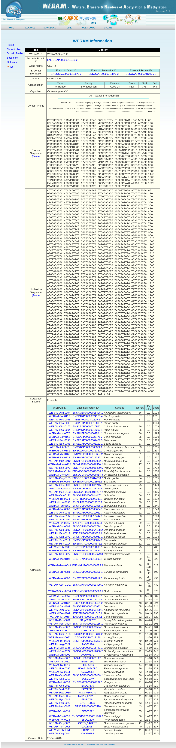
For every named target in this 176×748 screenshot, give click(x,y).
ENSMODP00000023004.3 (87, 471)
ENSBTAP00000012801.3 (87, 481)
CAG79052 (87, 672)
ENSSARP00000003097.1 (88, 519)
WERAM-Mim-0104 (59, 543)
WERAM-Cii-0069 (59, 616)
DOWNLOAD (49, 28)
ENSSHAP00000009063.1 (88, 536)
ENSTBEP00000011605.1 (88, 547)
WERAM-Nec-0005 (59, 706)
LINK (69, 28)
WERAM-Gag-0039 (59, 723)
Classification (14, 49)
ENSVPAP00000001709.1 (87, 682)
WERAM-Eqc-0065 (59, 443)
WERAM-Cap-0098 (59, 675)
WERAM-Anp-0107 (59, 516)
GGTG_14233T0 (87, 723)
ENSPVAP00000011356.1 (87, 457)
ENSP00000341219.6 (87, 419)
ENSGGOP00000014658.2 (87, 478)
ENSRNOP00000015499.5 (88, 467)
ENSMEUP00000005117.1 (88, 658)
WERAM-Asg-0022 (59, 644)
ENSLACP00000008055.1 (88, 596)
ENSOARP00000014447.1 (88, 495)
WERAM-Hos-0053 (59, 419)
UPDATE (108, 28)
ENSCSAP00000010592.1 (88, 426)
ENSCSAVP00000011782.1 (87, 716)
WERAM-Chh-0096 (59, 485)
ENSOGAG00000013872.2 (66, 74)
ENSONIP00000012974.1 (87, 599)
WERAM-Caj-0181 (59, 450)
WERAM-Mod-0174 (59, 471)
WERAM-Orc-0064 (59, 474)
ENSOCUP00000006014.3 (88, 474)
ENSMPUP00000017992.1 (88, 461)
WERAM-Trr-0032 (59, 661)
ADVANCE (30, 28)
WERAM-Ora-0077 (59, 651)
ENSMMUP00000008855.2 (87, 565)
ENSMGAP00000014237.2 (87, 492)
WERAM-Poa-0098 (59, 423)
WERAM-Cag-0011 (59, 733)
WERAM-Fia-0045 (59, 523)
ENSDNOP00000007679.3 (88, 554)
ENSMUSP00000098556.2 (88, 464)
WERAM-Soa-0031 (59, 519)
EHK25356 (88, 665)
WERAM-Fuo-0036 (59, 668)
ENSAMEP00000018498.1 (88, 412)
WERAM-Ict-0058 (59, 447)
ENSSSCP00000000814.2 (88, 540)
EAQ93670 (87, 685)
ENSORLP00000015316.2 (88, 634)
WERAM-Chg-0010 (59, 685)
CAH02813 (87, 630)
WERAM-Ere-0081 (59, 571)
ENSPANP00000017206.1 (88, 430)
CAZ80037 (88, 726)
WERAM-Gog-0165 (59, 478)
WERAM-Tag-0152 (59, 505)
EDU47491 (87, 699)
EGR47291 (87, 661)
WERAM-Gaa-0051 (59, 627)
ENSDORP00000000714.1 (88, 526)
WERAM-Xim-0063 (59, 609)
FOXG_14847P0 (87, 668)
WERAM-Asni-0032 (59, 637)
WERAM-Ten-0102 (59, 613)
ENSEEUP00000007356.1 (88, 571)
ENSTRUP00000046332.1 (88, 641)
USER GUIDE (88, 28)
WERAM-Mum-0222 (59, 464)
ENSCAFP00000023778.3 (88, 436)
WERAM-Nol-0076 (59, 433)
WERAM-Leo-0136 (59, 647)
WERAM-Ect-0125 (59, 550)
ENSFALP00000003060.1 (87, 523)
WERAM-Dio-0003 (59, 526)
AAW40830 (87, 654)
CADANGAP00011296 (87, 637)
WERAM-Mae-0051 (59, 658)
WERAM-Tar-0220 (59, 641)
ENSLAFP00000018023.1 (87, 502)
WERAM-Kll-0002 (59, 630)
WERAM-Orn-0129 (59, 599)
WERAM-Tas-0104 (59, 559)
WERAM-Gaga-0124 (59, 488)
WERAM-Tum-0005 (59, 726)
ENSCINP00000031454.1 (87, 616)
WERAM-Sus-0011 (59, 540)
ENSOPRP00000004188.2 (88, 529)
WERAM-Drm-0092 (59, 620)
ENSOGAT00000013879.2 (104, 74)
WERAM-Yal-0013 (59, 672)
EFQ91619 (88, 719)
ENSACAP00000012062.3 (88, 512)
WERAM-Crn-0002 (59, 654)
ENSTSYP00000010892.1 (88, 559)
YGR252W (88, 678)
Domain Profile (15, 53)
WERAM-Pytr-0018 (59, 699)
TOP (12, 67)
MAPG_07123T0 (87, 696)
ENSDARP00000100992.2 (88, 606)
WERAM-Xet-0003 (59, 578)
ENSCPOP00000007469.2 (88, 675)
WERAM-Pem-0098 (59, 623)
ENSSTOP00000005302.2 (88, 447)
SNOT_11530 (87, 703)
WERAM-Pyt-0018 (59, 719)
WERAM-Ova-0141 (59, 495)
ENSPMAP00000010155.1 (88, 623)
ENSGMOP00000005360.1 (87, 591)
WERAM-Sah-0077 (59, 536)
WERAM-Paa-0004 (59, 430)
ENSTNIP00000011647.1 (87, 613)
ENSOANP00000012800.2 (88, 651)
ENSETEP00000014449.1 (88, 550)
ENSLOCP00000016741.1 (88, 647)
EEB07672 (88, 711)
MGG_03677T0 (87, 692)
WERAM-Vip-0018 (59, 682)
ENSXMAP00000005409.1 (88, 609)
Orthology (12, 62)
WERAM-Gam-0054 (59, 591)
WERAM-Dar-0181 (59, 606)
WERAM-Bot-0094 (59, 481)
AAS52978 (88, 644)
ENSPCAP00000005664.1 (88, 509)
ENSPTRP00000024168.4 (88, 416)
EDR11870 (87, 730)
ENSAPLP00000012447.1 (87, 516)
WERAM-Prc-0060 (59, 509)
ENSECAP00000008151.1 (88, 443)
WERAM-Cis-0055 (59, 716)
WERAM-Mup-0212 (59, 461)
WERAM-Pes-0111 (59, 533)
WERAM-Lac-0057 (59, 596)
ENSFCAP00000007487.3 (88, 440)
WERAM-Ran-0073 (59, 467)
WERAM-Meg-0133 (59, 492)
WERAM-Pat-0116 (59, 416)
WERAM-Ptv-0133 (59, 457)
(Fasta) (36, 156)
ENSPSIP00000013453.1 (87, 533)
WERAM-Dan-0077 (59, 554)
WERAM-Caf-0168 (59, 436)
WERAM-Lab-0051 (59, 730)
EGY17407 (87, 689)
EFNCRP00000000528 (88, 706)
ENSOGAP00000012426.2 (62, 60)
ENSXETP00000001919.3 (88, 578)
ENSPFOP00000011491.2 (88, 603)
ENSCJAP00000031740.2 (87, 450)
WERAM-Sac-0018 (59, 678)
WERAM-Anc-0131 (59, 512)
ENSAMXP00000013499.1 (88, 584)
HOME (11, 28)
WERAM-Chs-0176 (59, 426)
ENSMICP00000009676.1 (87, 543)
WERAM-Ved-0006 (59, 689)
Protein (11, 45)
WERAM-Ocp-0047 (59, 529)
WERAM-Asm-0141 (59, 584)
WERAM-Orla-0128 (59, 634)
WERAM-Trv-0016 (59, 665)
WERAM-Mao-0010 (59, 692)
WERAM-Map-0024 (59, 696)
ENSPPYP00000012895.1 (88, 423)
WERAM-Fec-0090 (59, 440)
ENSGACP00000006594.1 (88, 627)
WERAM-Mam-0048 (59, 565)
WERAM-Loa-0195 (59, 502)
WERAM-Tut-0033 (59, 498)
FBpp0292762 (88, 620)
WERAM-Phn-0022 (59, 703)
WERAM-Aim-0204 (59, 412)
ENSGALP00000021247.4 (88, 488)
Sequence (12, 57)
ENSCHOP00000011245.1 (88, 485)
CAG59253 (87, 733)
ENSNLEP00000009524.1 (88, 433)
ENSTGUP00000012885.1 (88, 505)
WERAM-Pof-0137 (59, 603)
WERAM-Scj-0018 (59, 711)
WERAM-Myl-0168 (59, 454)
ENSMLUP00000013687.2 (88, 454)
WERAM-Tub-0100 (59, 547)
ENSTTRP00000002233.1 (88, 498)
